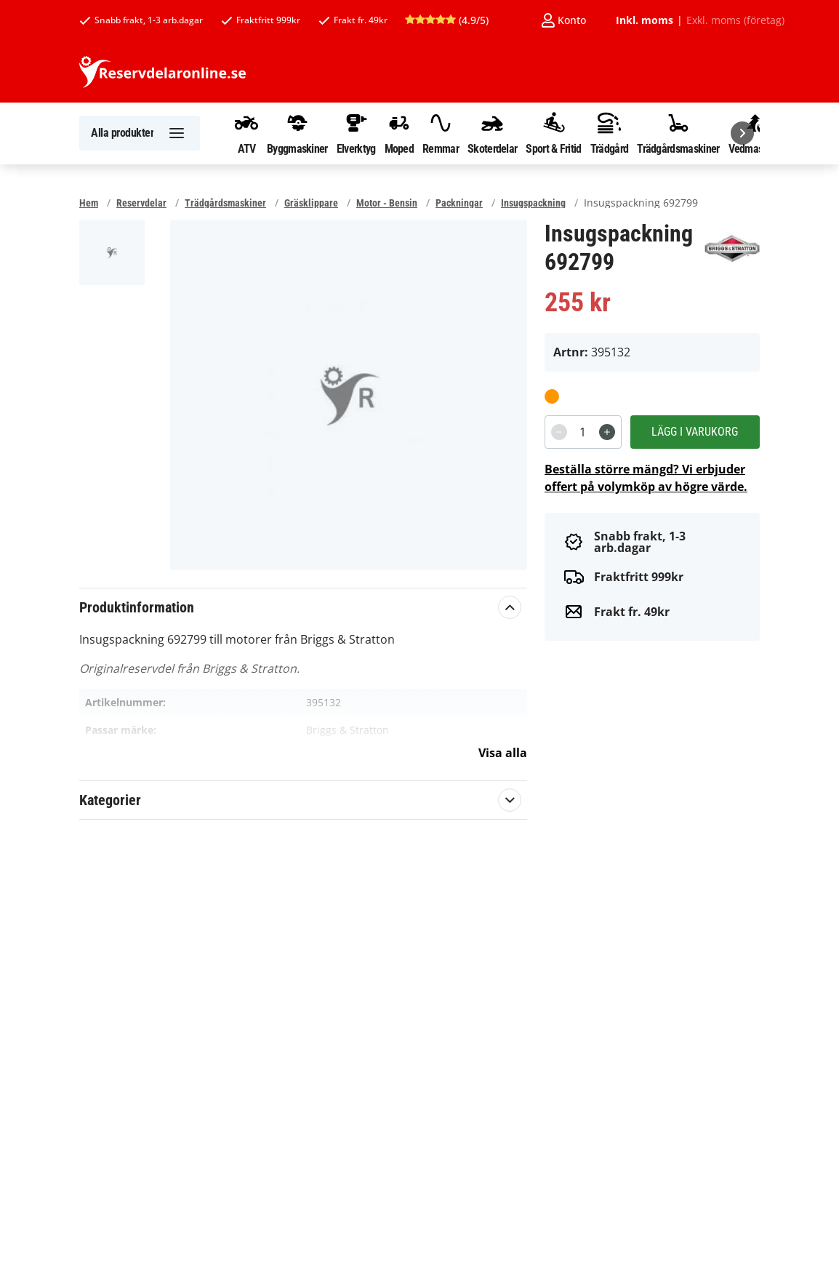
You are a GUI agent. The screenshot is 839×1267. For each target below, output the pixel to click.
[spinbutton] (583, 432)
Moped (399, 133)
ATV (246, 133)
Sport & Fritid (553, 133)
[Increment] (607, 432)
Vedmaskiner (756, 133)
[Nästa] (742, 133)
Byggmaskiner (297, 133)
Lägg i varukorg (694, 432)
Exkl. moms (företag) (735, 20)
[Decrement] (559, 432)
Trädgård (609, 133)
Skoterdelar (492, 133)
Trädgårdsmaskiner (678, 133)
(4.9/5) (447, 20)
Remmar (440, 133)
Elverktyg (356, 133)
